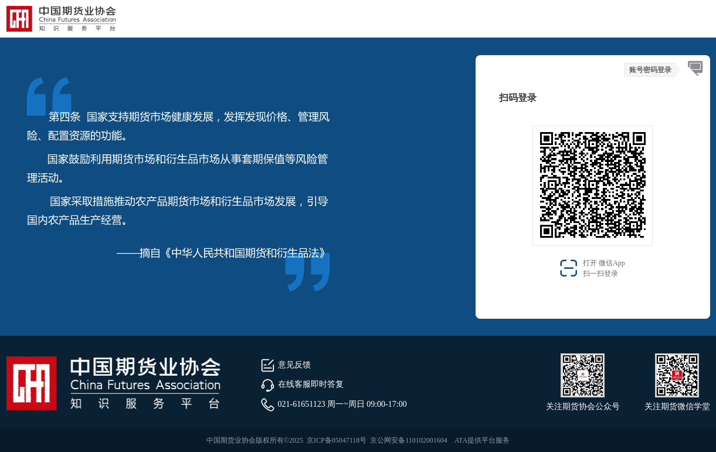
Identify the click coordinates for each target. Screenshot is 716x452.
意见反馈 (285, 364)
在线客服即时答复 (302, 384)
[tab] (695, 69)
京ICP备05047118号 (337, 440)
